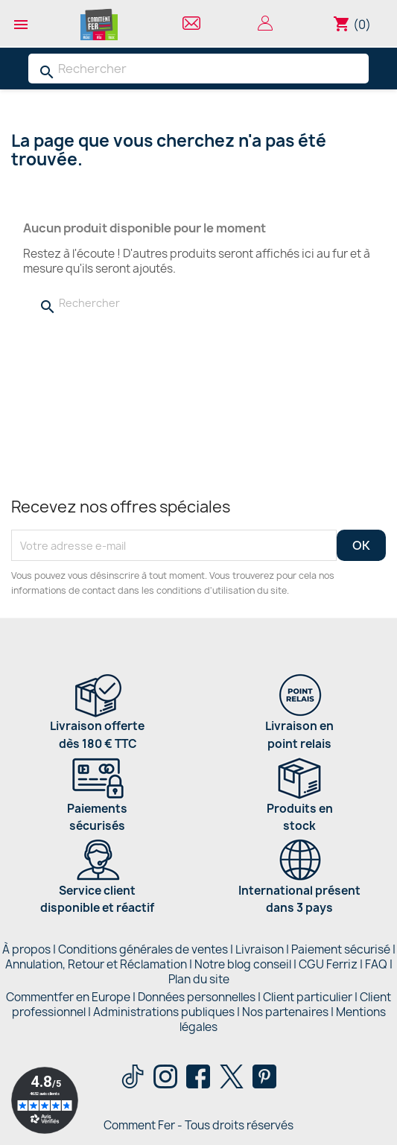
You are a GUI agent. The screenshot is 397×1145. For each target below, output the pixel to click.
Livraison (259, 949)
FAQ (376, 964)
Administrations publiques (164, 1012)
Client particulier (307, 997)
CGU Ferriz (328, 964)
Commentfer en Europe (68, 997)
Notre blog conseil (242, 964)
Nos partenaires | (289, 1012)
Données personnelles (196, 997)
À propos (26, 949)
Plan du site (198, 979)
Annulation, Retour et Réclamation (96, 964)
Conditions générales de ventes (143, 949)
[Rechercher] (198, 68)
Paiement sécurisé (340, 949)
